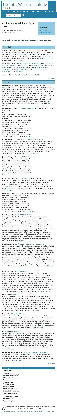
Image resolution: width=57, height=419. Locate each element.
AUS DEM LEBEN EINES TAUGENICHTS (31, 244)
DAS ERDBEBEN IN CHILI (24, 215)
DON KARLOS (19, 194)
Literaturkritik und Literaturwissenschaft (11, 374)
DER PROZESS (15, 331)
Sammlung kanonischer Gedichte (29, 75)
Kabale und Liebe (37, 66)
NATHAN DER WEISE (27, 108)
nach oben (51, 78)
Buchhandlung (49, 12)
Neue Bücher (7, 371)
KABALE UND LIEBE (21, 178)
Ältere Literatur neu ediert (10, 379)
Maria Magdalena (22, 70)
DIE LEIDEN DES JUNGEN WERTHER (32, 140)
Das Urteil (36, 70)
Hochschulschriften (10, 394)
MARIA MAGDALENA (21, 271)
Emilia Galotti (23, 64)
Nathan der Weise (34, 64)
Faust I (24, 66)
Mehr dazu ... (29, 136)
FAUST (23, 157)
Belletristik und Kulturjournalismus (10, 387)
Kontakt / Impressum (14, 12)
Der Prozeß (19, 71)
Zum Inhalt (43, 30)
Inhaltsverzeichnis (45, 32)
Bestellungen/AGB (28, 411)
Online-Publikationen (11, 391)
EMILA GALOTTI (26, 85)
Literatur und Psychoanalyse (8, 383)
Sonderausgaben (9, 401)
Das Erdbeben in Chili (18, 68)
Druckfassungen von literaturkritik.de (10, 397)
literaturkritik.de (37, 12)
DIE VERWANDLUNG (18, 314)
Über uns (26, 12)
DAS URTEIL (15, 294)
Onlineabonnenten (46, 58)
